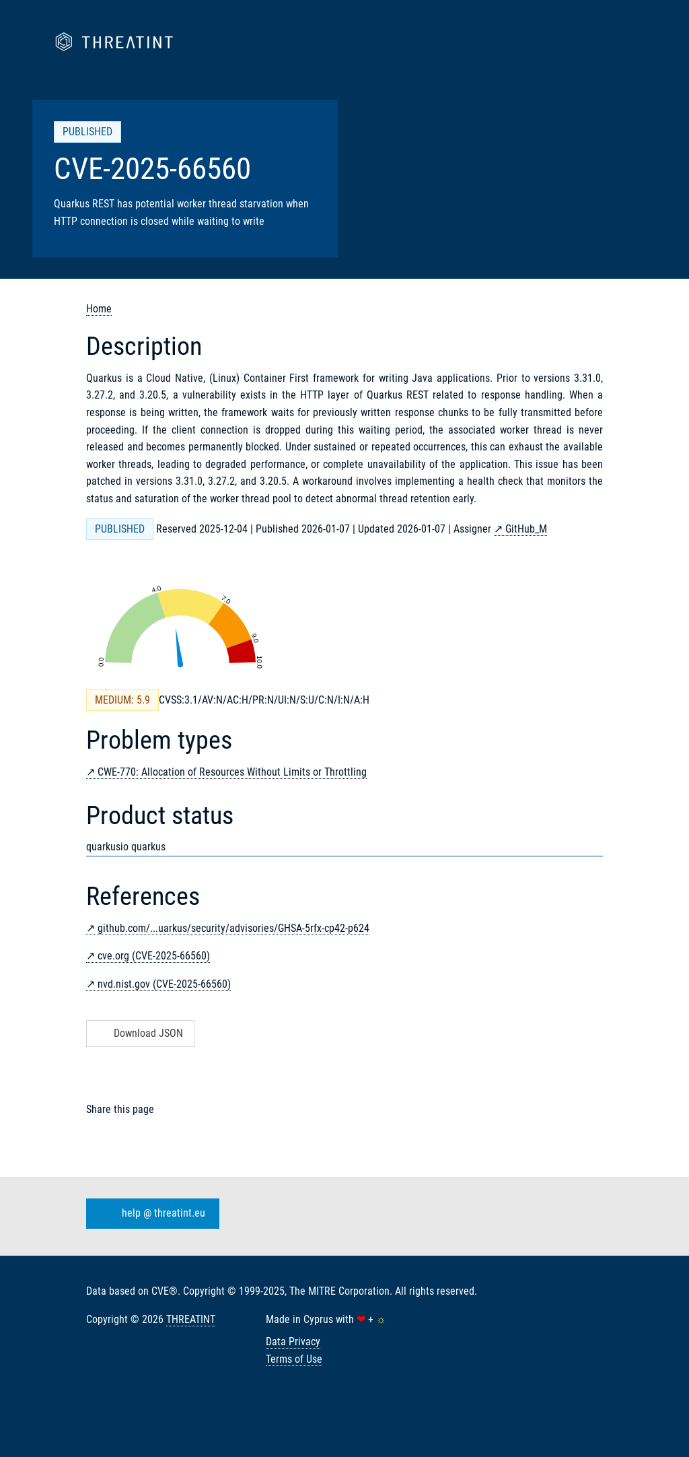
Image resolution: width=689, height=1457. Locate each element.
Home (99, 308)
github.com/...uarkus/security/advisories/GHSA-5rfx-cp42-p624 (233, 928)
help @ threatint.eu (150, 1214)
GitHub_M (526, 528)
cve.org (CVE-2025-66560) (154, 955)
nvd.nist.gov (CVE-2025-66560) (164, 984)
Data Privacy (293, 1341)
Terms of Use (294, 1359)
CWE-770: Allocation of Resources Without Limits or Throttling (232, 772)
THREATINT (190, 1319)
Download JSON (139, 1033)
